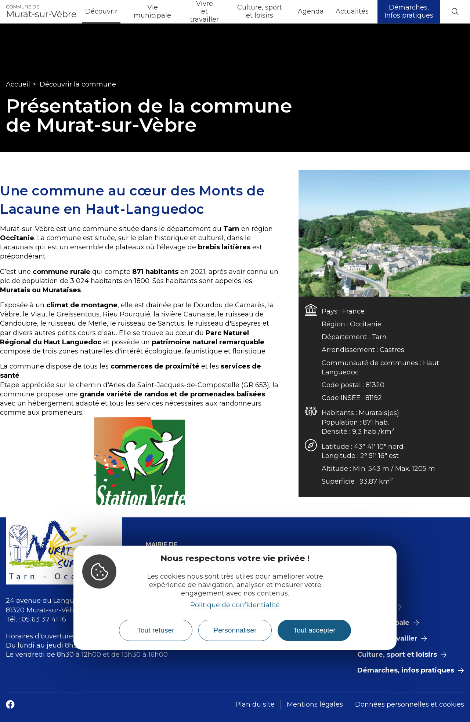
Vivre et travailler (204, 11)
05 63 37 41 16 (44, 619)
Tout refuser (155, 630)
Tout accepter (314, 630)
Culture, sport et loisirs (259, 11)
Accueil (18, 84)
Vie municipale (152, 11)
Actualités (352, 11)
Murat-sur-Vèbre (41, 11)
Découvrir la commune (78, 84)
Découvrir (101, 11)
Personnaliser (234, 630)
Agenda (311, 11)
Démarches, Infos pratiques (408, 11)
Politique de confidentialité (235, 605)
